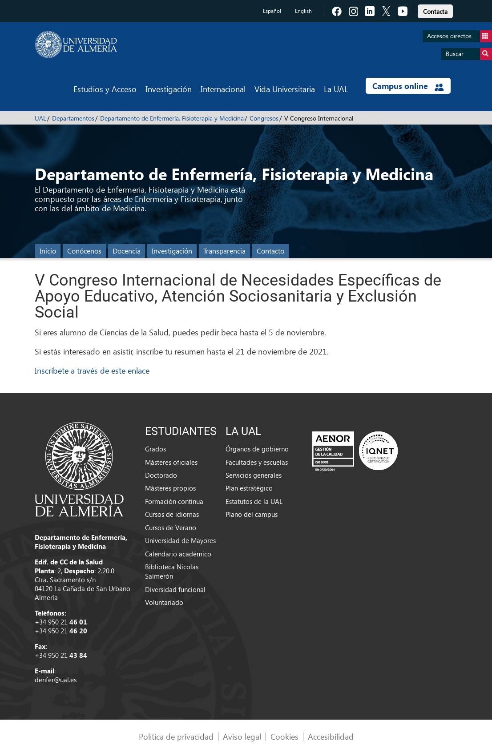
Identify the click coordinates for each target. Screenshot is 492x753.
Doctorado (161, 475)
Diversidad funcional (175, 589)
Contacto (270, 250)
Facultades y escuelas (257, 462)
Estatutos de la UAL (254, 501)
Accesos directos (459, 36)
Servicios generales (254, 475)
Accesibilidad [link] (331, 736)
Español (272, 11)
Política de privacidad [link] (176, 736)
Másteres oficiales (171, 462)
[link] (435, 10)
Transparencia (224, 250)
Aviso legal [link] (242, 736)
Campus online (408, 86)
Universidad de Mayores (180, 540)
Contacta (435, 11)
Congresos (264, 118)
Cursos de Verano (170, 527)
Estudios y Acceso (105, 88)
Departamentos (73, 118)
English (303, 11)
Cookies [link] (284, 736)
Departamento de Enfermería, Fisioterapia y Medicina (172, 118)
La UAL (336, 88)
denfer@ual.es (56, 679)
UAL (40, 118)
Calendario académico (178, 553)
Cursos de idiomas (172, 514)
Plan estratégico (249, 487)
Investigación (168, 88)
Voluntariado (164, 602)
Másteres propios (170, 487)
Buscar (469, 54)
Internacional (223, 88)
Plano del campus (252, 514)
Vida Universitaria (284, 88)
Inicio (48, 250)
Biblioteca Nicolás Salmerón (171, 571)
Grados (155, 448)
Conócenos (84, 250)
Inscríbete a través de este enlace (92, 370)
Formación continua (174, 501)
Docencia (127, 250)
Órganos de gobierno (257, 448)
